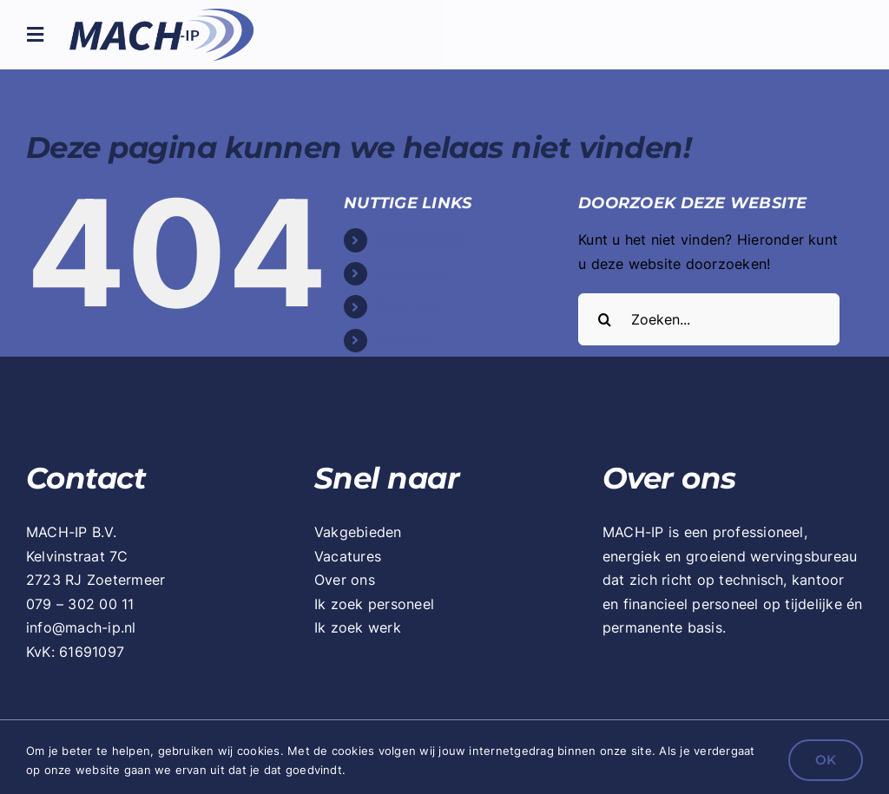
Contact (404, 340)
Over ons (407, 306)
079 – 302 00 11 (80, 604)
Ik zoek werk (357, 627)
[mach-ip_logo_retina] (161, 15)
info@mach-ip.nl (81, 627)
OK (825, 759)
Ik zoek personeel (374, 604)
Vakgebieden (420, 239)
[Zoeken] (604, 319)
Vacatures (410, 273)
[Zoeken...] (709, 319)
